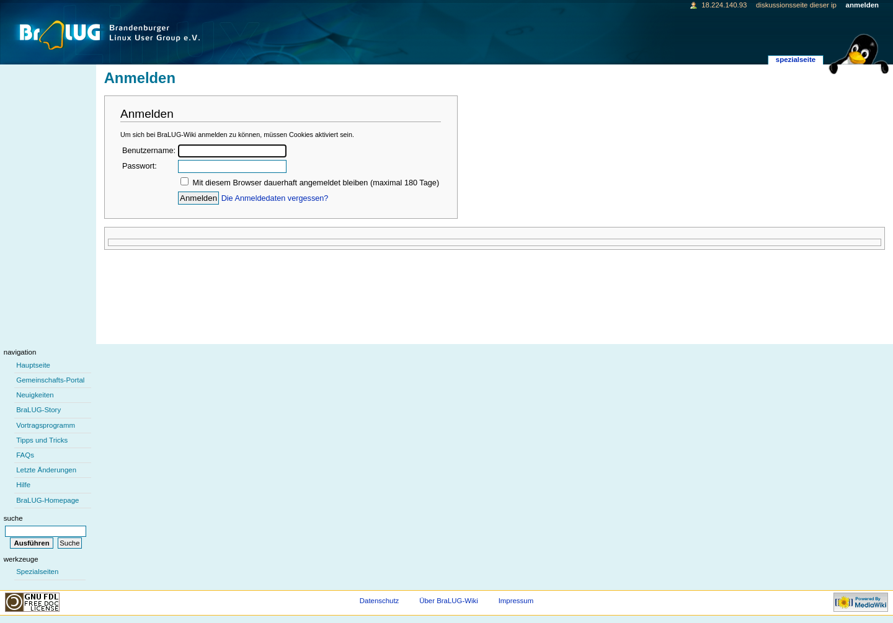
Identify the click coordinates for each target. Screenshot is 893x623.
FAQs (25, 455)
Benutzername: (148, 150)
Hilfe (23, 484)
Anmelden (862, 5)
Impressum (516, 600)
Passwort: (139, 166)
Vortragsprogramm (45, 425)
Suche (13, 518)
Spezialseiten (37, 571)
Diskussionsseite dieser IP (796, 5)
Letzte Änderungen (46, 470)
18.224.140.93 (724, 5)
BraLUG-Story (38, 409)
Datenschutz (379, 600)
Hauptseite (33, 365)
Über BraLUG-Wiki (448, 600)
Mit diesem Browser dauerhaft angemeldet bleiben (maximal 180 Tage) (316, 183)
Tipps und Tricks (42, 440)
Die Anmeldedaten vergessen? (275, 198)
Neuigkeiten (35, 395)
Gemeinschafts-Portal (50, 380)
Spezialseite (795, 59)
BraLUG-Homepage (47, 500)
